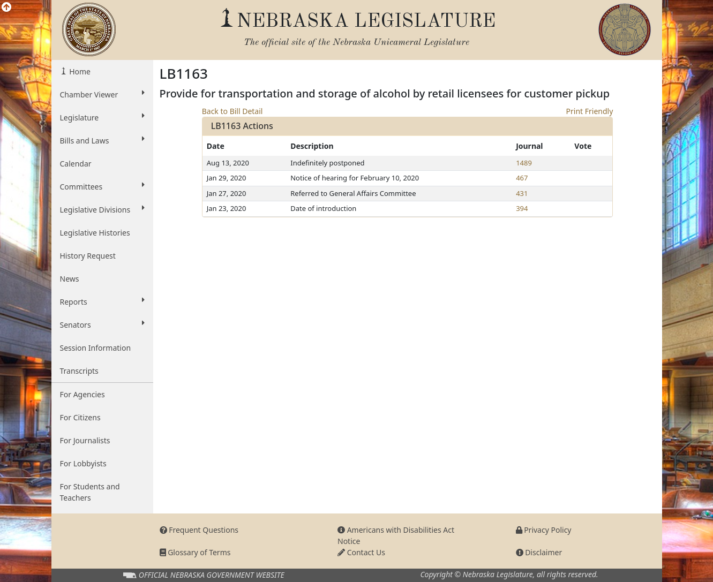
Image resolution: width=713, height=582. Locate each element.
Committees (102, 186)
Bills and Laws (102, 140)
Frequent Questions (199, 530)
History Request (88, 256)
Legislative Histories (95, 233)
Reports (102, 301)
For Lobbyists (83, 463)
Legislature (102, 117)
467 (522, 178)
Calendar (76, 163)
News (69, 279)
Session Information (95, 348)
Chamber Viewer (102, 94)
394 (522, 208)
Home (79, 71)
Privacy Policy (544, 530)
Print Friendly (589, 111)
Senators (102, 324)
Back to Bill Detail (232, 111)
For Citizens (80, 417)
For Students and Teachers (90, 492)
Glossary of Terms (195, 552)
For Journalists (85, 440)
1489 (524, 163)
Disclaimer (539, 552)
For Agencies (82, 394)
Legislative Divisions (102, 209)
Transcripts (79, 371)
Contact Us (361, 552)
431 (522, 193)
